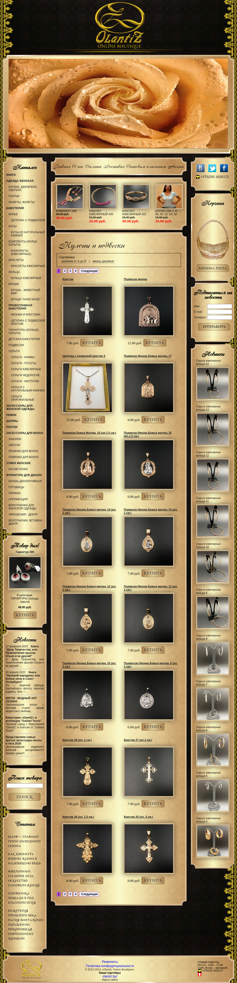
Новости (24, 640)
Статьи (25, 824)
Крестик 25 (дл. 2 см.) (138, 817)
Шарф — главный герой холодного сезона (24, 841)
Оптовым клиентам (146, 165)
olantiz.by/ (110, 976)
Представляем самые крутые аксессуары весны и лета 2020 (24, 740)
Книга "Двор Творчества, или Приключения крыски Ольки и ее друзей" (22, 651)
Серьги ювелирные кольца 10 (208, 545)
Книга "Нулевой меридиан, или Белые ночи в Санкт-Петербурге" (23, 677)
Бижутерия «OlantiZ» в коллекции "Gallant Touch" (24, 719)
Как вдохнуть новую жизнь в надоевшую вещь (24, 858)
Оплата (93, 165)
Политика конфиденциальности (110, 966)
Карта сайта (110, 979)
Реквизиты (110, 962)
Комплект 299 (66, 211)
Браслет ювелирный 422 (134, 212)
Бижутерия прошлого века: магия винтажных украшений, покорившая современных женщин (25, 924)
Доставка (113, 165)
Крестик (67, 279)
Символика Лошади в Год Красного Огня (22, 898)
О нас (77, 165)
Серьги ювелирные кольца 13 (208, 408)
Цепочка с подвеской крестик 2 (83, 356)
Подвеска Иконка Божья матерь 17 (148, 356)
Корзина (213, 203)
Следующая (89, 271)
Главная (61, 165)
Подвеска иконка (135, 279)
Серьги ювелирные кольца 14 (208, 362)
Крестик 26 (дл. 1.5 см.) (78, 817)
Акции (176, 165)
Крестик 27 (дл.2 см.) (138, 740)
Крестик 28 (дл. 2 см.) (77, 740)
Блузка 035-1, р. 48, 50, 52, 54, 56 (166, 212)
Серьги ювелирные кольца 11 (208, 499)
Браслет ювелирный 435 (101, 212)
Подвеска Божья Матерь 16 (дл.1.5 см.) (89, 432)
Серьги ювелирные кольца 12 (208, 454)
